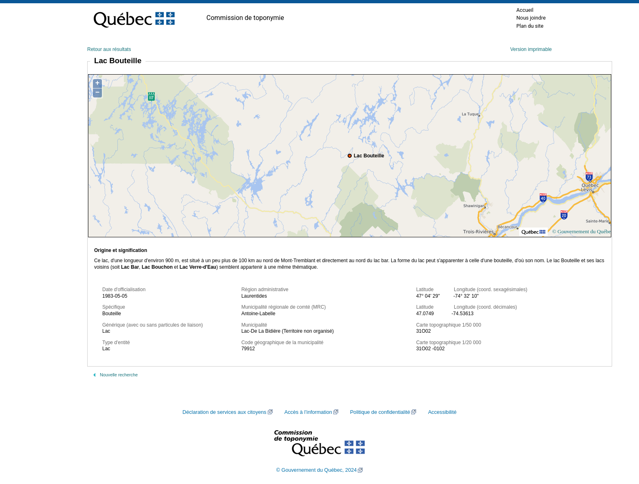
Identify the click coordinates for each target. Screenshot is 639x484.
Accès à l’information (308, 412)
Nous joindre (531, 18)
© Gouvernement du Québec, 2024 (316, 470)
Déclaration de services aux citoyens (225, 412)
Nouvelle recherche (119, 374)
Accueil (524, 10)
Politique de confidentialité (380, 412)
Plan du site (530, 26)
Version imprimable (531, 49)
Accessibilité (442, 412)
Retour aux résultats (109, 49)
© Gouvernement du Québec (582, 231)
